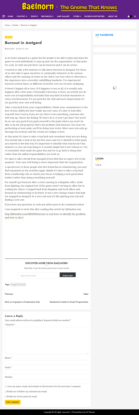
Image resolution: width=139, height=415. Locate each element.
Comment (10, 324)
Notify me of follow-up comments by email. (27, 391)
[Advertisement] (46, 237)
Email (8, 367)
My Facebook (104, 35)
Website (8, 377)
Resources (46, 16)
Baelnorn (10, 49)
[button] (135, 16)
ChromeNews (77, 412)
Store (76, 16)
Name (8, 358)
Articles (8, 37)
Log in (98, 164)
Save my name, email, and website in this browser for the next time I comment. (44, 386)
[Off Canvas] (3, 16)
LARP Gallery (63, 16)
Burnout (22, 284)
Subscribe (68, 275)
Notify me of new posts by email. (22, 396)
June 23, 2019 (23, 49)
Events (34, 16)
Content (21, 16)
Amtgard (14, 284)
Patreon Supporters (94, 16)
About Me (112, 16)
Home (10, 16)
